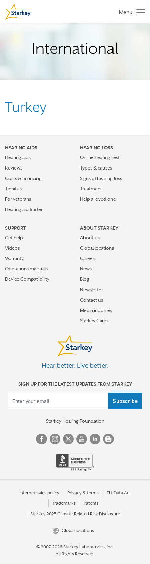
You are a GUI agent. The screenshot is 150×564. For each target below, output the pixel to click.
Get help (14, 237)
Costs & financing (23, 178)
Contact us (91, 300)
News (86, 268)
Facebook (41, 439)
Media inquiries (96, 310)
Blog (84, 279)
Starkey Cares (94, 320)
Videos (12, 248)
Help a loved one (98, 199)
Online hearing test (100, 157)
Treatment (91, 188)
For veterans (18, 199)
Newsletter (91, 289)
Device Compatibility (27, 279)
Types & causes (96, 168)
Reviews (13, 168)
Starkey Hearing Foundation (75, 421)
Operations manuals (26, 268)
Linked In (95, 439)
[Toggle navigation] (130, 12)
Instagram (55, 439)
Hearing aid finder (24, 209)
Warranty (14, 258)
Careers (88, 258)
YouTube (81, 439)
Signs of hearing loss (101, 178)
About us (90, 237)
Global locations (97, 248)
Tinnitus (13, 188)
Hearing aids (18, 157)
